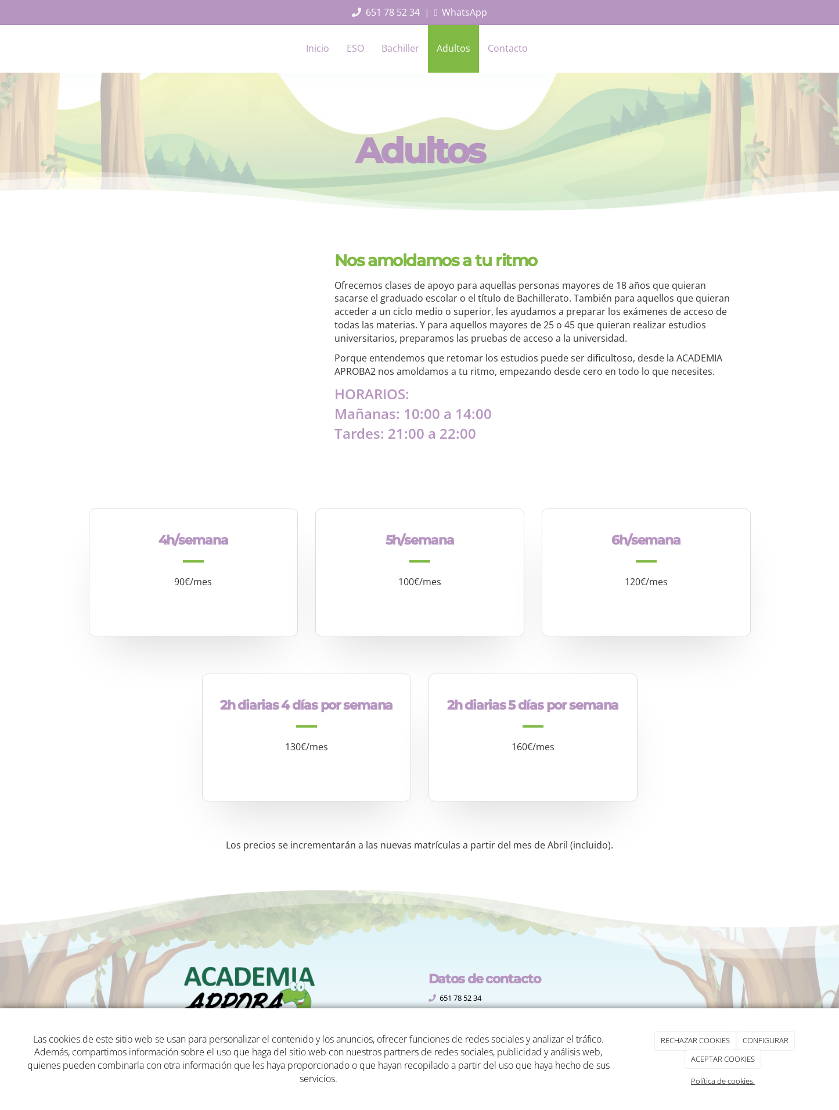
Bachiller (400, 48)
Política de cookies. (723, 1081)
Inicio (317, 48)
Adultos (453, 48)
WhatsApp (464, 12)
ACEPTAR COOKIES (723, 1059)
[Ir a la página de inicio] (86, 48)
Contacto (508, 48)
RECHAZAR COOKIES (695, 1040)
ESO (355, 48)
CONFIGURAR (765, 1040)
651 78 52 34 (393, 12)
